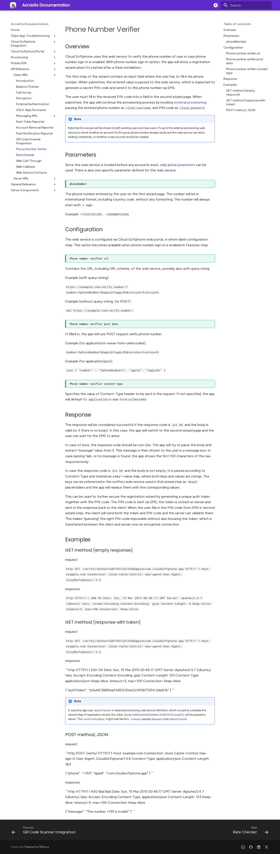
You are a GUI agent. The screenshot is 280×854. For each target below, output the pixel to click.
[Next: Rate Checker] (249, 831)
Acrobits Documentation (29, 24)
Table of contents (237, 24)
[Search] (246, 5)
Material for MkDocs (37, 847)
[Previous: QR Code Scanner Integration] (44, 831)
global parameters (181, 165)
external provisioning (190, 102)
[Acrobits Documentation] (13, 5)
